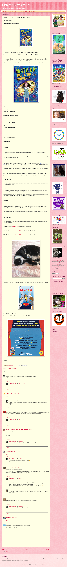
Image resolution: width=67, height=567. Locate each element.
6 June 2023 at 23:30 (16, 451)
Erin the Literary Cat (16, 5)
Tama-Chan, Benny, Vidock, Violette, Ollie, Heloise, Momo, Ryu (17, 429)
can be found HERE (15, 226)
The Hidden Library (55, 266)
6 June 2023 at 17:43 (16, 393)
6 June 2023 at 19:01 (21, 419)
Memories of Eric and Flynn (11, 498)
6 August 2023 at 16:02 (18, 489)
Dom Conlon (12, 367)
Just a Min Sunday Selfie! (56, 260)
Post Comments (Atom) (10, 551)
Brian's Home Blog (9, 451)
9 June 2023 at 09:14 (21, 506)
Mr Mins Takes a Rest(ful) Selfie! (57, 262)
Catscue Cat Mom (9, 393)
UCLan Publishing (14, 368)
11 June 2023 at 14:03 (13, 517)
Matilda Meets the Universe (35, 367)
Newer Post (4, 549)
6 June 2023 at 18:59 (21, 400)
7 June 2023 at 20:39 (19, 498)
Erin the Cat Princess (12, 383)
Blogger (44, 564)
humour (29, 367)
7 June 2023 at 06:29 (21, 478)
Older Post (48, 549)
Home (26, 549)
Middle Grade (42, 367)
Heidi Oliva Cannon (25, 367)
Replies (8, 381)
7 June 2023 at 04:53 (15, 467)
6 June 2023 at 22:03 (31, 429)
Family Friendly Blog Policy (9, 11)
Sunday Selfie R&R (55, 264)
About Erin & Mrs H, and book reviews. (28, 11)
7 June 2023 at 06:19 (21, 441)
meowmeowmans (9, 467)
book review (8, 367)
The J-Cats (8, 517)
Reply (7, 379)
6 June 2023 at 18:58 (21, 383)
